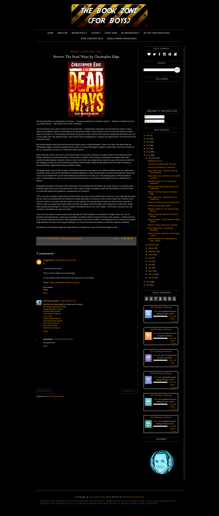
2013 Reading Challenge (161, 395)
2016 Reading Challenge (161, 329)
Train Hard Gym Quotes (52, 314)
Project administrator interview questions (64, 282)
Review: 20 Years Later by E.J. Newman (163, 225)
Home (50, 33)
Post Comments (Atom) (55, 396)
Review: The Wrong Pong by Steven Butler (164, 202)
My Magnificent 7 (130, 33)
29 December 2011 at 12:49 (65, 260)
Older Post (129, 391)
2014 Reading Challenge (161, 373)
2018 (148, 135)
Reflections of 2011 (155, 161)
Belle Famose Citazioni (51, 328)
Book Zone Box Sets (92, 38)
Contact (96, 33)
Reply (45, 293)
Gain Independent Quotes (52, 321)
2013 (148, 149)
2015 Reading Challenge (161, 351)
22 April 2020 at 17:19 (68, 301)
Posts (148, 117)
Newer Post (44, 391)
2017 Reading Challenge (161, 307)
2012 (148, 152)
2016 (148, 139)
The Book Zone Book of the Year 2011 (162, 164)
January (151, 278)
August (151, 255)
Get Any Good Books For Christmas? (161, 167)
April (150, 268)
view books (174, 321)
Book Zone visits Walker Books (159, 206)
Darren (156, 311)
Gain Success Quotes (51, 323)
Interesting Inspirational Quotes (54, 307)
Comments (150, 121)
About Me (62, 33)
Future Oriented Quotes (52, 318)
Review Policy (79, 33)
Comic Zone (111, 33)
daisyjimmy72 (48, 260)
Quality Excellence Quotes (53, 309)
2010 (148, 282)
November (152, 245)
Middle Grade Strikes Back (122, 38)
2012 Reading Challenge (161, 417)
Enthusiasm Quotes (51, 301)
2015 (148, 142)
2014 (148, 145)
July (150, 258)
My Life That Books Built (157, 33)
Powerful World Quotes (51, 311)
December (152, 158)
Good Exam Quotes (50, 325)
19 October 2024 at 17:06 (63, 339)
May (150, 265)
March (150, 271)
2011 (148, 155)
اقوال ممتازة (47, 316)
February (151, 274)
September (152, 251)
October (151, 248)
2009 (148, 285)
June (150, 261)
